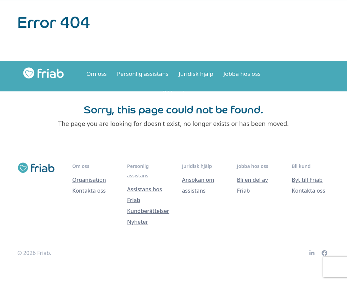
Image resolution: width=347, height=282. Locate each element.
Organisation (89, 179)
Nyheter (137, 221)
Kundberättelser (148, 211)
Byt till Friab (307, 179)
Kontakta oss (89, 190)
